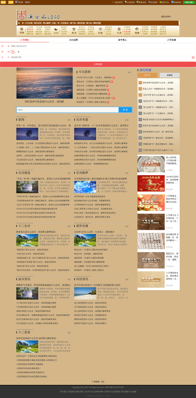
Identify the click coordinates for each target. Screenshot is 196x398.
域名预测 (145, 29)
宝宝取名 (65, 23)
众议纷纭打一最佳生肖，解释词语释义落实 (92, 217)
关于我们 (63, 392)
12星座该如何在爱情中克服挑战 (29, 364)
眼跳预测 (154, 32)
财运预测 (154, 34)
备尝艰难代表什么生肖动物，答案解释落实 (92, 201)
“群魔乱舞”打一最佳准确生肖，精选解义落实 (160, 144)
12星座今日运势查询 (112, 392)
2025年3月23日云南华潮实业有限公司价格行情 (35, 213)
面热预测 (163, 32)
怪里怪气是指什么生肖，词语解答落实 (90, 315)
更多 (129, 72)
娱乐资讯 (24, 279)
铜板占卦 (39, 34)
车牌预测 (154, 27)
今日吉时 (64, 32)
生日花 (108, 34)
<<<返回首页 (117, 2)
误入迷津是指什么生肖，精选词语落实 (90, 303)
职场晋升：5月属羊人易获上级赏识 (91, 102)
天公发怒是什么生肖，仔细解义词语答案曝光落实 (37, 323)
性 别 (5, 52)
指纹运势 (39, 32)
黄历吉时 (38, 23)
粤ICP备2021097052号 (115, 387)
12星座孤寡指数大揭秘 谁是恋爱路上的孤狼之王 (36, 360)
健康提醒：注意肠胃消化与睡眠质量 (92, 94)
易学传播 (82, 226)
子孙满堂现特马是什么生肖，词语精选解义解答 (36, 307)
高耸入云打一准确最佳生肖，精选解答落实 (160, 89)
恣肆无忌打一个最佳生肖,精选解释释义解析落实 (36, 356)
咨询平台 (165, 2)
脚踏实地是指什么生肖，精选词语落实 (90, 319)
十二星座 (24, 332)
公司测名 (82, 32)
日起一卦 (56, 23)
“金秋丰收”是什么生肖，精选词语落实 (32, 266)
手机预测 (145, 27)
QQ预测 (163, 27)
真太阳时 (154, 2)
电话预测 (154, 29)
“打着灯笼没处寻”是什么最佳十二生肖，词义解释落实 (160, 150)
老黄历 (64, 29)
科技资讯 (82, 279)
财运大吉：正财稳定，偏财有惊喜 (91, 86)
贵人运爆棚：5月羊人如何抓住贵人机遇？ (94, 98)
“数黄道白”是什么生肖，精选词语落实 (32, 250)
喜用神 (38, 29)
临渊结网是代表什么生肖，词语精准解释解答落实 (95, 156)
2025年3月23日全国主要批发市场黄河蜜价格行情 (36, 209)
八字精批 (30, 27)
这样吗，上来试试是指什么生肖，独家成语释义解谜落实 (40, 156)
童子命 (73, 23)
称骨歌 (47, 29)
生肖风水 (127, 34)
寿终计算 (163, 34)
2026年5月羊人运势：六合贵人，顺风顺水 (94, 77)
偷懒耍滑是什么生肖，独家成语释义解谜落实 (35, 152)
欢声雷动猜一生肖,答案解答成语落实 (89, 197)
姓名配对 (82, 29)
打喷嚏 (145, 34)
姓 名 (5, 46)
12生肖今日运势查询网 (93, 392)
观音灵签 (81, 23)
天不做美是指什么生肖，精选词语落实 (90, 307)
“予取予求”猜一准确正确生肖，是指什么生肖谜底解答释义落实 (42, 197)
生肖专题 (82, 119)
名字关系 (91, 34)
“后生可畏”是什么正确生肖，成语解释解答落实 (160, 95)
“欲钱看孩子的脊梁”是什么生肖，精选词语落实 (36, 262)
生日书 (108, 32)
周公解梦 (47, 23)
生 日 (5, 57)
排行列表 (145, 70)
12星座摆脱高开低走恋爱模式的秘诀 (31, 377)
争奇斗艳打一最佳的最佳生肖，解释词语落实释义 (95, 213)
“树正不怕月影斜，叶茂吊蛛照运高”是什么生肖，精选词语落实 (42, 270)
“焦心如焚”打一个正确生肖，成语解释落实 (160, 113)
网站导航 (97, 23)
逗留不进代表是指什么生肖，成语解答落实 (160, 126)
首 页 (21, 23)
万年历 (64, 34)
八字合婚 (39, 27)
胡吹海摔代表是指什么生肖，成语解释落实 (160, 83)
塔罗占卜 (47, 32)
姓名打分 (82, 27)
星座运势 (108, 27)
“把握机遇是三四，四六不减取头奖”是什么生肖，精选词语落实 (42, 258)
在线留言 (71, 392)
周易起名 (82, 34)
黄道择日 (64, 27)
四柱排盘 (47, 27)
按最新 (170, 75)
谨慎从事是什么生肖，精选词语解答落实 (33, 311)
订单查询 (131, 2)
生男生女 (145, 32)
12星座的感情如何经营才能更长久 (30, 372)
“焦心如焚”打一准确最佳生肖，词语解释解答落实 (160, 107)
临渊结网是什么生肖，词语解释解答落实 (91, 164)
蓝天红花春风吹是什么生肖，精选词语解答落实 (36, 319)
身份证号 (163, 29)
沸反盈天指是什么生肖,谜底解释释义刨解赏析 (160, 119)
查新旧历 (142, 2)
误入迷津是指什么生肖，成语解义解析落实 (92, 311)
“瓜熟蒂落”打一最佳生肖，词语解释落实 (160, 138)
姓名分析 (91, 29)
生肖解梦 (82, 172)
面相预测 (30, 32)
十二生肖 (24, 226)
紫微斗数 (30, 34)
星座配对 (108, 29)
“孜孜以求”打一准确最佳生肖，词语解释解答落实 (160, 101)
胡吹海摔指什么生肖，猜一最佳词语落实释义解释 (160, 132)
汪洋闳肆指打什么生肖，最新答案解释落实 (92, 205)
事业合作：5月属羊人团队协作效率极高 (93, 82)
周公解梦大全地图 (128, 392)
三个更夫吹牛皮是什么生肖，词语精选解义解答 (36, 303)
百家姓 (90, 32)
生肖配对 (127, 27)
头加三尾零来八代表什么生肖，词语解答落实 (93, 209)
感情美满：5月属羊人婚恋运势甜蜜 (91, 90)
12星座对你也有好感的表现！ (28, 368)
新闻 (21, 119)
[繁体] (27, 2)
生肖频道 (24, 172)
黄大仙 (89, 23)
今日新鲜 (85, 71)
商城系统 (177, 2)
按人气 (147, 75)
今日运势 (29, 23)
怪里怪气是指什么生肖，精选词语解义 (90, 323)
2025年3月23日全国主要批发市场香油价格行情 (35, 217)
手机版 (19, 2)
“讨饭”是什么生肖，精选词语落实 (30, 254)
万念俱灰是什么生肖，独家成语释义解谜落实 (35, 160)
